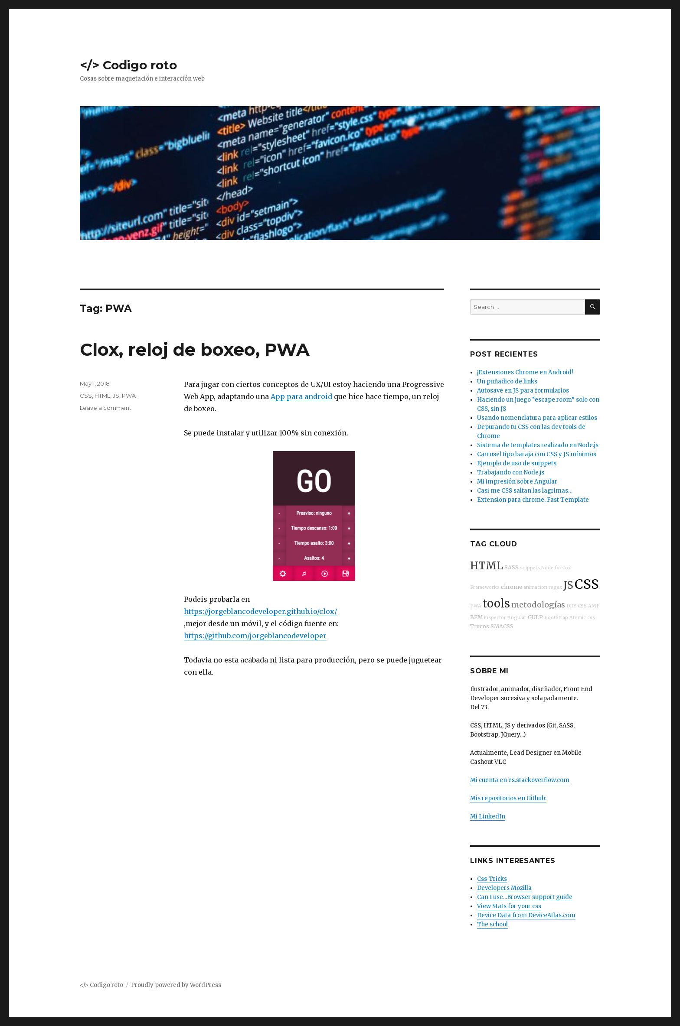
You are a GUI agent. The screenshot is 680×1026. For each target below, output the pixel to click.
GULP (535, 617)
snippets (530, 568)
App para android (301, 396)
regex (555, 587)
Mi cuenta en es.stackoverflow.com (519, 780)
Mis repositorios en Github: (508, 798)
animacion (535, 587)
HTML (102, 395)
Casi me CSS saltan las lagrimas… (524, 490)
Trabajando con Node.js (510, 472)
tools (496, 603)
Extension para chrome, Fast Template (533, 499)
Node (547, 568)
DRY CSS (576, 606)
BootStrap (556, 617)
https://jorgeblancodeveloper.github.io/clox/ (260, 611)
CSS (86, 395)
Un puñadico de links (507, 381)
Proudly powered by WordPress (176, 985)
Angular (516, 617)
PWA (129, 395)
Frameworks (485, 587)
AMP (594, 606)
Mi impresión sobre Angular (517, 481)
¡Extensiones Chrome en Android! (525, 372)
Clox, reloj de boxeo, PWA (195, 349)
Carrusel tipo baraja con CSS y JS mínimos (536, 454)
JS (116, 395)
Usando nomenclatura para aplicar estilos (537, 418)
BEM (476, 617)
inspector (495, 617)
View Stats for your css (509, 906)
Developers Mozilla (504, 888)
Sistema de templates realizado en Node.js (537, 445)
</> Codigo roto (128, 65)
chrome (511, 587)
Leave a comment (105, 407)
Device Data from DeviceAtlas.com (526, 915)
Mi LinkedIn (487, 816)
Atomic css (582, 617)
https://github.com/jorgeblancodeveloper (255, 635)
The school (492, 924)
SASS (511, 567)
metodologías (538, 605)
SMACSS (501, 626)
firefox (563, 568)
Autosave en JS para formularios (523, 390)
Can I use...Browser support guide (524, 897)
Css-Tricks (492, 879)
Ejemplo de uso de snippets (516, 463)
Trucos (479, 626)
